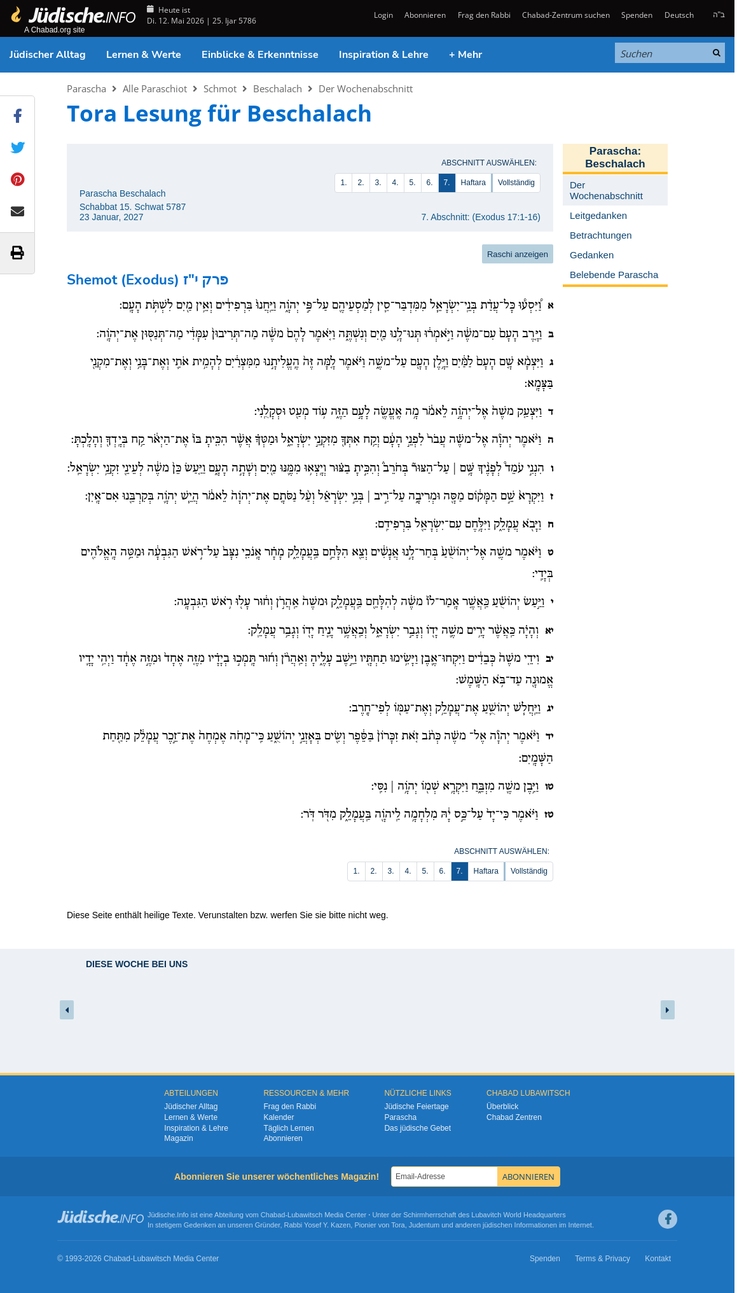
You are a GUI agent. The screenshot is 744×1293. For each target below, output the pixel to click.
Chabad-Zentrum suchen (566, 15)
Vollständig (516, 182)
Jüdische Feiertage (416, 1106)
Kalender (278, 1117)
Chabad (273, 1215)
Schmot (220, 88)
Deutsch (679, 15)
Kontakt (658, 1258)
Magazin (178, 1138)
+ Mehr (465, 55)
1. (343, 182)
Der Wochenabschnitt (366, 88)
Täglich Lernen (288, 1128)
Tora (397, 1225)
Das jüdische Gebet (417, 1128)
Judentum (424, 1225)
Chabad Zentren (514, 1117)
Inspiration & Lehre (384, 55)
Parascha (86, 88)
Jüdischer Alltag (48, 55)
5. (413, 182)
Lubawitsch (304, 1215)
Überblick (502, 1106)
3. (378, 182)
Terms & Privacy (602, 1258)
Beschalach (277, 88)
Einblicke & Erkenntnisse (260, 55)
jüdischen (497, 1225)
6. (430, 182)
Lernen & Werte (143, 55)
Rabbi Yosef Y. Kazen (317, 1225)
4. (395, 182)
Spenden (636, 15)
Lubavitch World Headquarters (518, 1215)
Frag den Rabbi (484, 15)
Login (382, 15)
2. (360, 182)
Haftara (473, 182)
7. (447, 182)
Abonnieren (425, 15)
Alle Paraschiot (155, 88)
